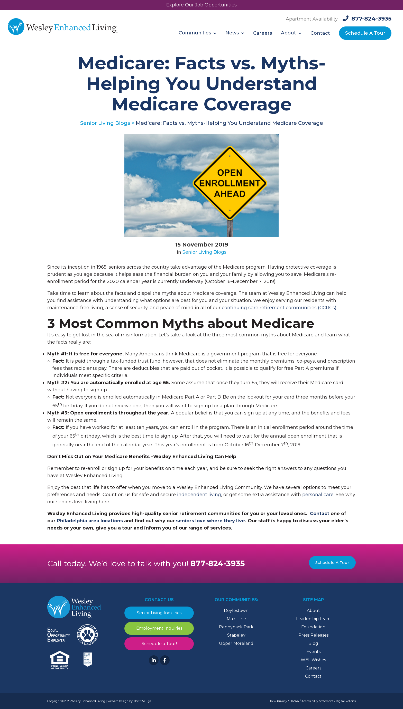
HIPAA (294, 701)
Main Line (236, 618)
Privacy (282, 701)
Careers (313, 668)
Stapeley (236, 635)
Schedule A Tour (332, 562)
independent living (199, 494)
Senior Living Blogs (204, 252)
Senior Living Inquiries (159, 612)
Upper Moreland (236, 643)
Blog (313, 643)
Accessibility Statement (317, 701)
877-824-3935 (217, 563)
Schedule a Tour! (159, 643)
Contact (313, 676)
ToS (272, 701)
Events (313, 651)
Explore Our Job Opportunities (201, 5)
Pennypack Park (236, 627)
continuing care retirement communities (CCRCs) (279, 307)
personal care (318, 494)
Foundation (313, 627)
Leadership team (313, 618)
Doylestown (236, 610)
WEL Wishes (313, 659)
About (313, 610)
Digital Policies (346, 701)
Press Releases (313, 635)
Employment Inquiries (159, 628)
